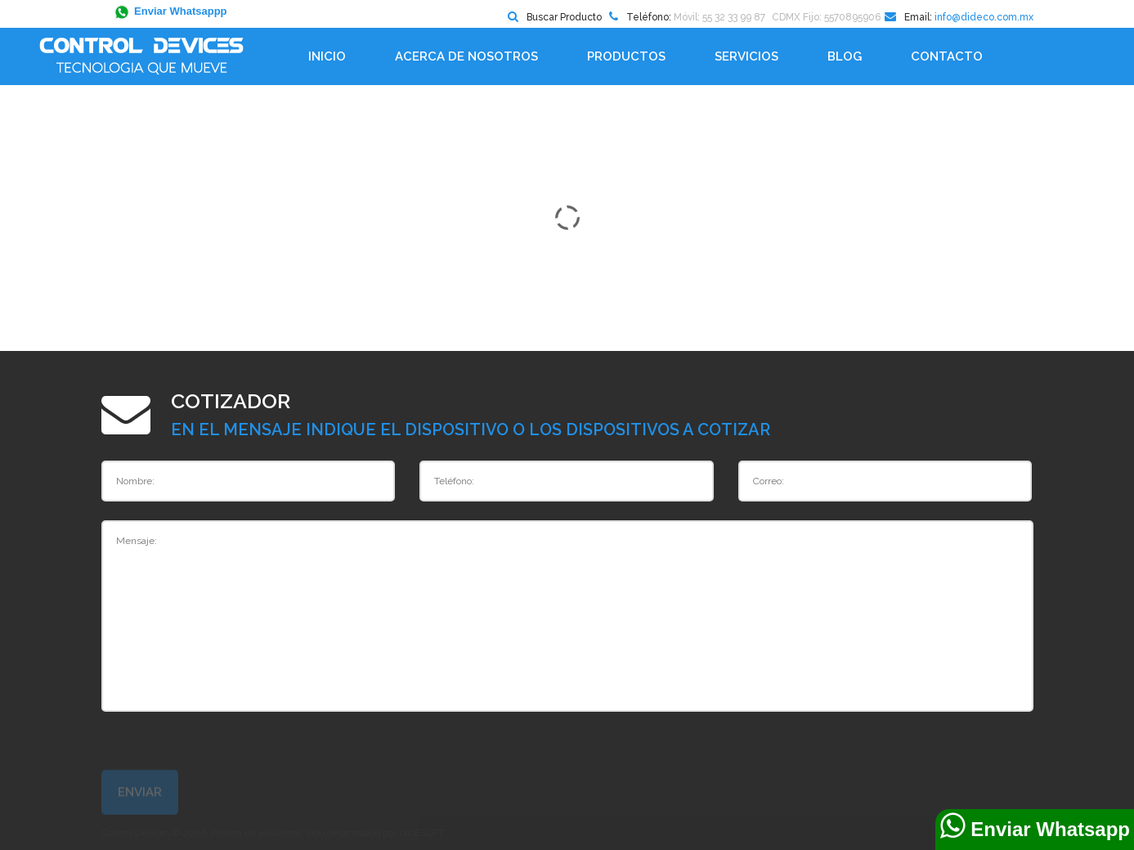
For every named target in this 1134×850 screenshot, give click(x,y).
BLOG (844, 56)
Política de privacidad (257, 833)
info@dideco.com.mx (984, 17)
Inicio (327, 56)
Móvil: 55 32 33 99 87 (719, 17)
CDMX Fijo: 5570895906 (826, 17)
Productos (626, 56)
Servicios (746, 56)
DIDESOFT (421, 833)
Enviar (140, 797)
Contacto (947, 56)
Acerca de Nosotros (466, 56)
